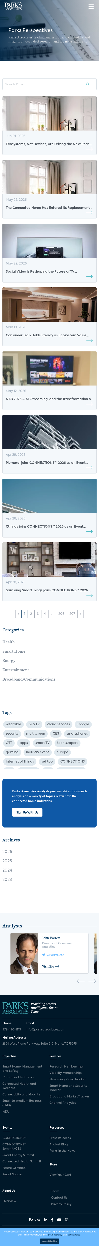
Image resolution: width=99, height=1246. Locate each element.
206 (61, 614)
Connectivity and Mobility (21, 1094)
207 (72, 614)
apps (24, 743)
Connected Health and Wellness (19, 1086)
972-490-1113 (11, 1029)
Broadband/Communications (28, 679)
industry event (37, 752)
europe (62, 752)
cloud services (58, 724)
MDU (5, 1111)
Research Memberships (67, 1066)
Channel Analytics (63, 1103)
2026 (7, 852)
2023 (7, 880)
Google (83, 724)
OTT (9, 743)
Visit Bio (51, 966)
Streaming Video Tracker (68, 1079)
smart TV (42, 743)
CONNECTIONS (72, 761)
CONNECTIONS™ (14, 1138)
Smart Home (13, 651)
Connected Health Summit (21, 1161)
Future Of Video (14, 1168)
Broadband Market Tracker (69, 1096)
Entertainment (15, 670)
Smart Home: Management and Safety (22, 1069)
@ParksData (53, 955)
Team (55, 1191)
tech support (67, 743)
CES (56, 733)
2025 (7, 861)
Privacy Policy (61, 1204)
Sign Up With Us (27, 812)
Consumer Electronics (18, 1077)
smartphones (77, 733)
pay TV (34, 724)
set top (47, 761)
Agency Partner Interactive (67, 1241)
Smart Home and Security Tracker (68, 1088)
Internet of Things (20, 761)
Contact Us (59, 1197)
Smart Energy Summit (18, 1155)
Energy (8, 660)
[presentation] (80, 981)
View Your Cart (60, 1175)
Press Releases (60, 1138)
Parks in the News (62, 1150)
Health (8, 642)
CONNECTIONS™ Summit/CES (14, 1146)
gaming (12, 752)
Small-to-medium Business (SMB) (22, 1103)
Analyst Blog (59, 1144)
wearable (13, 724)
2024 (7, 871)
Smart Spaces (12, 1174)
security (12, 733)
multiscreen (35, 733)
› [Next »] (80, 614)
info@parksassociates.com (45, 1029)
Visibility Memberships (66, 1073)
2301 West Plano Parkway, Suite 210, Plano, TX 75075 (39, 1043)
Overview (9, 1201)
